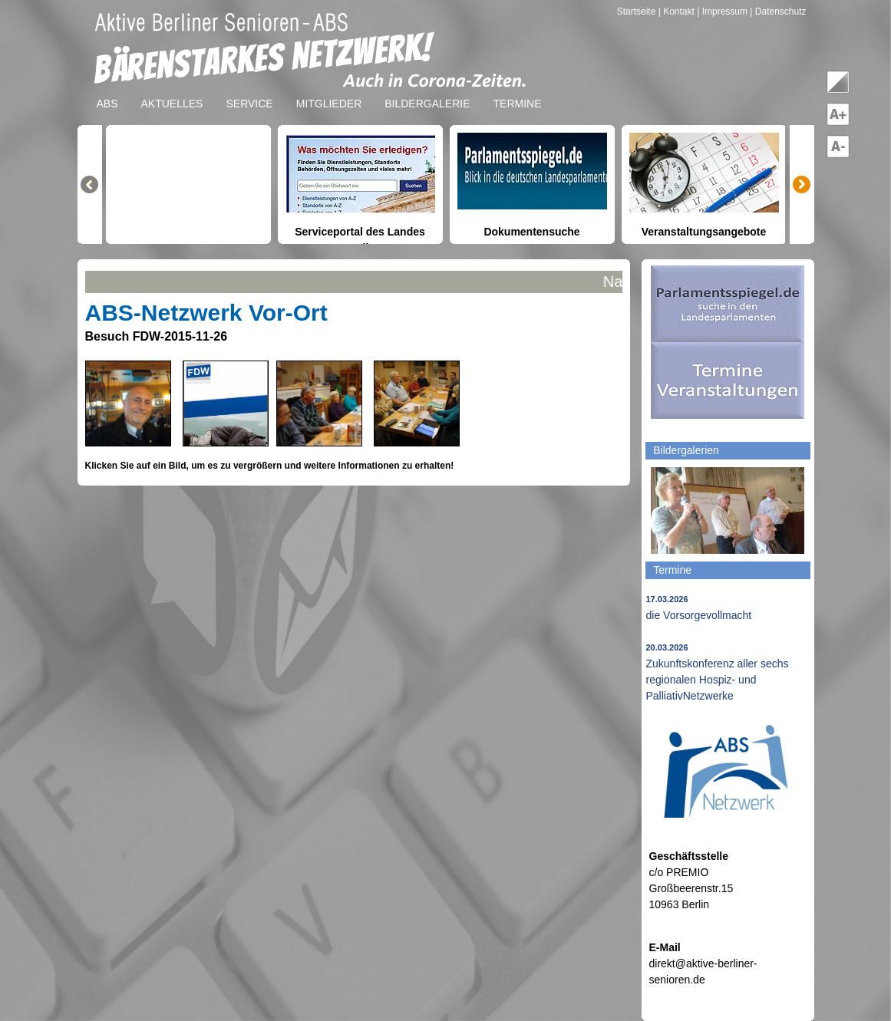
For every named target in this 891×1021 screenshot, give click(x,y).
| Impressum (722, 11)
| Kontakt (677, 11)
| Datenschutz (778, 11)
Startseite (637, 11)
